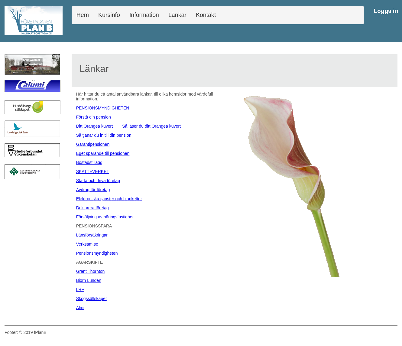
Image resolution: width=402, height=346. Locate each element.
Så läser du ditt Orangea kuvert (151, 126)
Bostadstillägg (89, 162)
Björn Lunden (88, 280)
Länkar (177, 14)
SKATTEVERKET (92, 171)
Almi (80, 307)
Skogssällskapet (91, 298)
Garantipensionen (93, 144)
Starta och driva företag (98, 180)
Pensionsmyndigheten (97, 253)
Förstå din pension (93, 117)
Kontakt (206, 14)
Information (144, 14)
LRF (80, 289)
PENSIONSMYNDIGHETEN (102, 108)
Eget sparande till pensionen (103, 153)
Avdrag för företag (93, 189)
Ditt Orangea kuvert (94, 126)
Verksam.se (87, 244)
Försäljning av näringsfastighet (105, 216)
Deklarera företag (92, 207)
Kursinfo (109, 14)
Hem (82, 14)
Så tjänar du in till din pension (103, 135)
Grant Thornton (90, 271)
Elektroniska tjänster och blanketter (109, 198)
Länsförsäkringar (92, 235)
